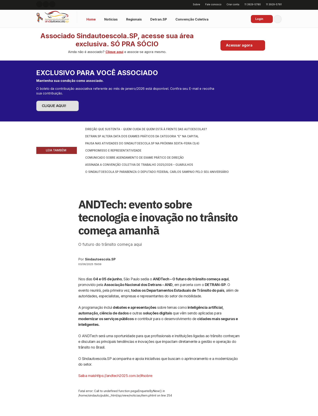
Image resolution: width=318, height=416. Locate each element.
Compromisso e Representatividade (113, 150)
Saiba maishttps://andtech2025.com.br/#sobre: (115, 376)
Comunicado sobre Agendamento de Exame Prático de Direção (134, 157)
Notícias (111, 19)
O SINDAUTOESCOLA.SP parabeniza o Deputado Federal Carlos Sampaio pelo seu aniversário (157, 171)
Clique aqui (114, 52)
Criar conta (231, 4)
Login (259, 19)
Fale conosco (211, 4)
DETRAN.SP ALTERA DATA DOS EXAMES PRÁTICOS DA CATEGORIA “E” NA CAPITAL (142, 136)
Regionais (134, 19)
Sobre (195, 4)
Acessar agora (239, 45)
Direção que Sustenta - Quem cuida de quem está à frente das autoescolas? (146, 129)
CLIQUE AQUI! (54, 106)
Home (91, 19)
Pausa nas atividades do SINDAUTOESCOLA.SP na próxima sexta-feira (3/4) (142, 143)
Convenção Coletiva (191, 19)
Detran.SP (158, 19)
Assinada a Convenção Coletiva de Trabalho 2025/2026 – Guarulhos (139, 164)
